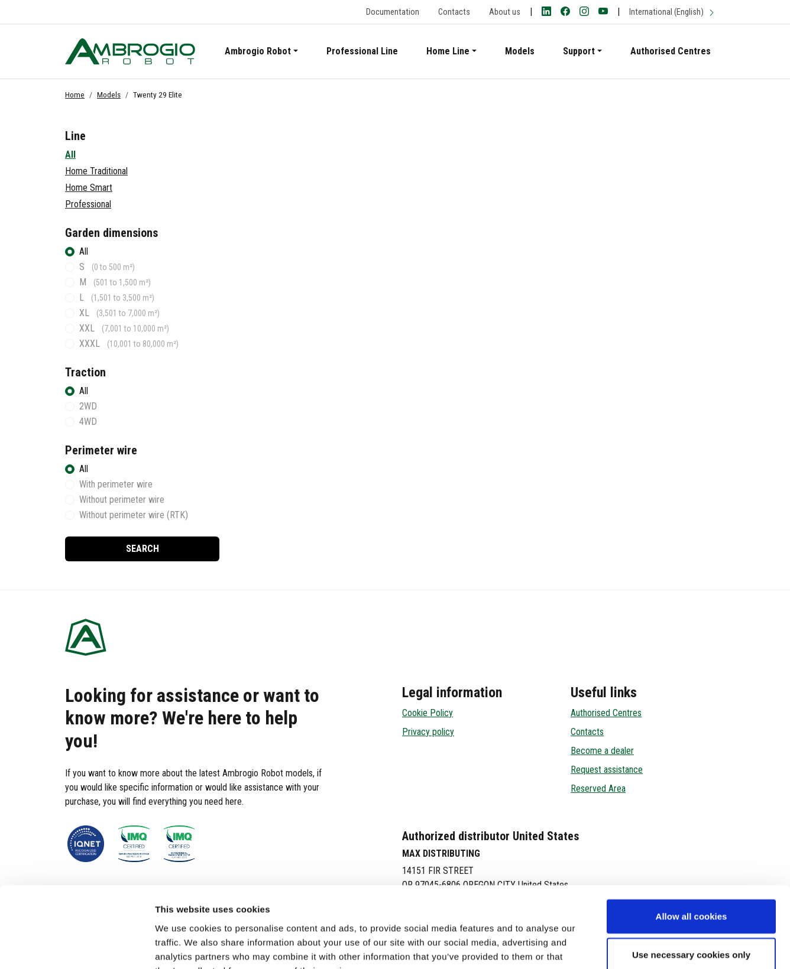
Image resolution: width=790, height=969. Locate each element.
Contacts (454, 12)
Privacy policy (428, 731)
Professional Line (362, 51)
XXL (124, 328)
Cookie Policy (427, 712)
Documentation (392, 12)
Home (75, 94)
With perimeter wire (116, 484)
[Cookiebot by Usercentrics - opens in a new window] (76, 946)
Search (142, 548)
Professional (88, 204)
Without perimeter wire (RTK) (133, 515)
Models (520, 51)
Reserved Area (598, 788)
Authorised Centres (670, 51)
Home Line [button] (448, 51)
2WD (88, 406)
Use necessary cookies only (691, 882)
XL (119, 312)
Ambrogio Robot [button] (258, 51)
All (70, 154)
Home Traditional (96, 171)
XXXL (129, 343)
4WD (88, 421)
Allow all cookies (691, 843)
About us (504, 12)
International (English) (672, 12)
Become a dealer (602, 750)
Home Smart (88, 187)
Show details (620, 946)
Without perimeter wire (121, 499)
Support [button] (579, 51)
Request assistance (607, 769)
